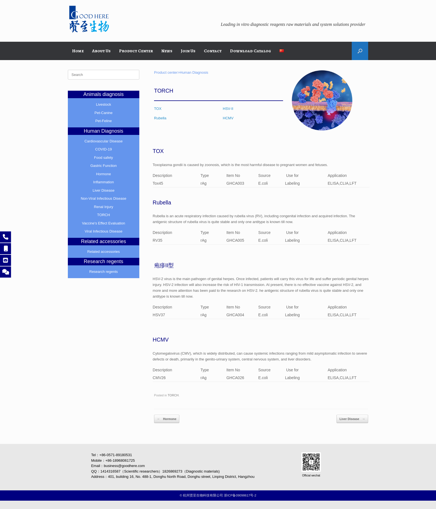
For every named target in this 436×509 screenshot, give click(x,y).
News (166, 51)
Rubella (160, 118)
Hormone (166, 419)
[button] (360, 51)
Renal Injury (103, 207)
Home (78, 51)
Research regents (103, 272)
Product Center (136, 51)
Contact (213, 51)
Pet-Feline (103, 121)
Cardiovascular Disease (104, 141)
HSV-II (228, 109)
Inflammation (103, 182)
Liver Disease (352, 419)
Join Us (188, 51)
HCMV (228, 118)
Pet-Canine (104, 113)
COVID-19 (103, 149)
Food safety (103, 157)
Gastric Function (103, 166)
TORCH (173, 395)
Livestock (103, 104)
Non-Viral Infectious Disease (103, 198)
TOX (158, 109)
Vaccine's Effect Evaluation (103, 223)
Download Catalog (250, 51)
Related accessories (103, 251)
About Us (101, 51)
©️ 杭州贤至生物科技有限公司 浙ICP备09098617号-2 (218, 495)
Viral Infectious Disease (104, 231)
